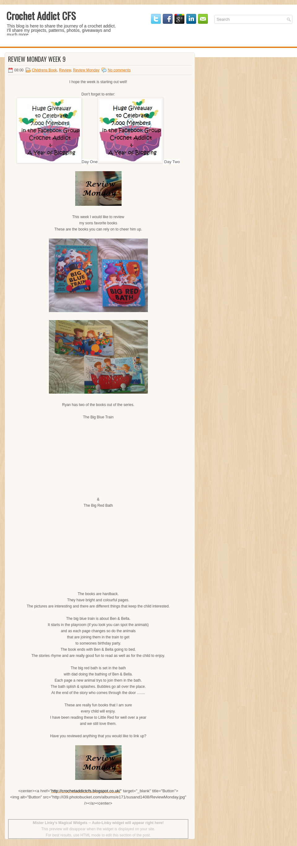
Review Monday (86, 70)
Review (65, 70)
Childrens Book (44, 70)
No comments (119, 70)
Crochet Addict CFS (41, 15)
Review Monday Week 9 (37, 59)
